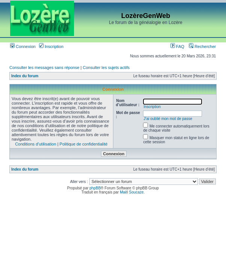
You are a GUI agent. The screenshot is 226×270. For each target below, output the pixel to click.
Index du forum (24, 76)
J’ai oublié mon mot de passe (167, 119)
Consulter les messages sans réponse (44, 67)
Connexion (23, 46)
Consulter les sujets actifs (106, 67)
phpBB (95, 188)
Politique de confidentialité (84, 144)
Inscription (51, 46)
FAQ (177, 46)
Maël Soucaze (131, 192)
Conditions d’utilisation (35, 144)
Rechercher (202, 46)
